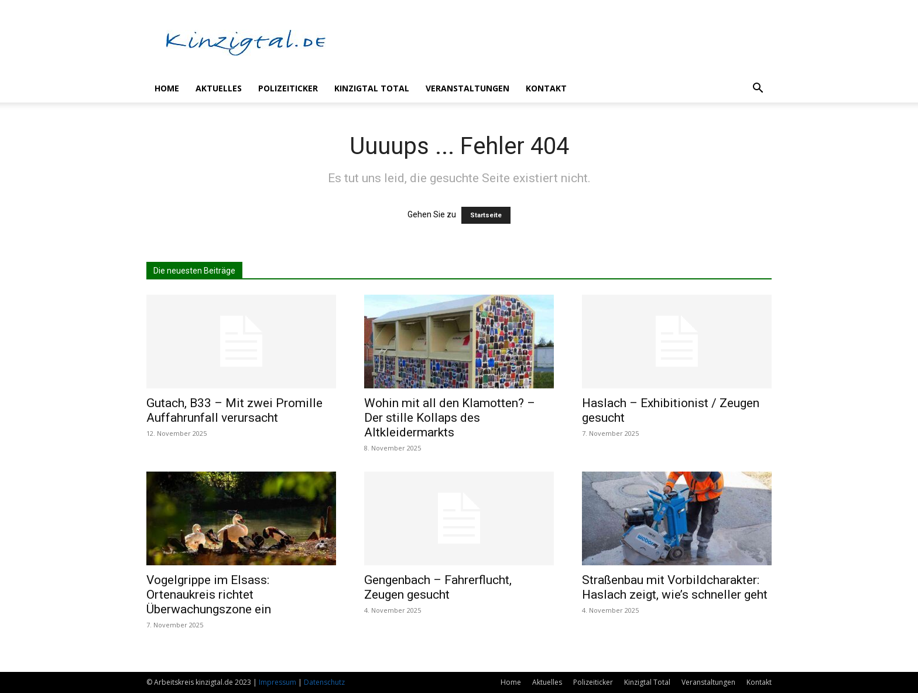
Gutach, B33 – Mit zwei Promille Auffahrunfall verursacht (234, 410)
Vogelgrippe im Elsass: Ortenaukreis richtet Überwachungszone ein (208, 594)
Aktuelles (219, 88)
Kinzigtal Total (371, 88)
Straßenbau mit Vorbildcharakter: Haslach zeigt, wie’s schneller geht (675, 587)
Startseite (486, 215)
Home (167, 88)
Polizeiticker (288, 88)
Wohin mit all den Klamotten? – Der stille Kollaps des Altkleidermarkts (449, 417)
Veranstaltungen (467, 88)
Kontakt (546, 88)
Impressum (277, 682)
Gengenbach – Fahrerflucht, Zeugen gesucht (438, 587)
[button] (758, 89)
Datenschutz (324, 682)
